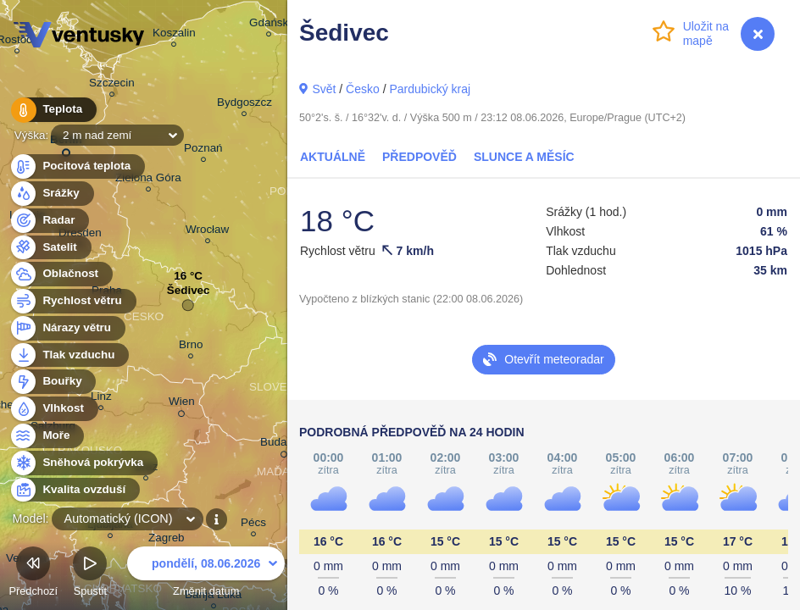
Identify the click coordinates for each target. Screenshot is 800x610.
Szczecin (112, 85)
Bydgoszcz (244, 105)
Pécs (253, 525)
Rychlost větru (72, 301)
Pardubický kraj (429, 89)
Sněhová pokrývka (83, 463)
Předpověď (419, 157)
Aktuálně (332, 157)
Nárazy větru (67, 328)
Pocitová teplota (77, 166)
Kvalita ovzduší (74, 490)
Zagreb (166, 540)
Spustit (90, 574)
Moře (46, 436)
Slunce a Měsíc (524, 157)
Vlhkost (53, 408)
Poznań (203, 150)
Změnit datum (206, 574)
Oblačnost (60, 274)
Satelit (50, 248)
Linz (101, 399)
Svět (324, 89)
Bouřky (52, 381)
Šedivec (188, 294)
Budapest (284, 444)
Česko (363, 89)
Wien (182, 404)
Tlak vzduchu (69, 355)
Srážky (51, 193)
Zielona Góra (148, 180)
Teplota (52, 109)
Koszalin (174, 35)
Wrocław (207, 232)
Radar (49, 220)
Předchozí (33, 574)
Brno (191, 347)
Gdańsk (268, 25)
